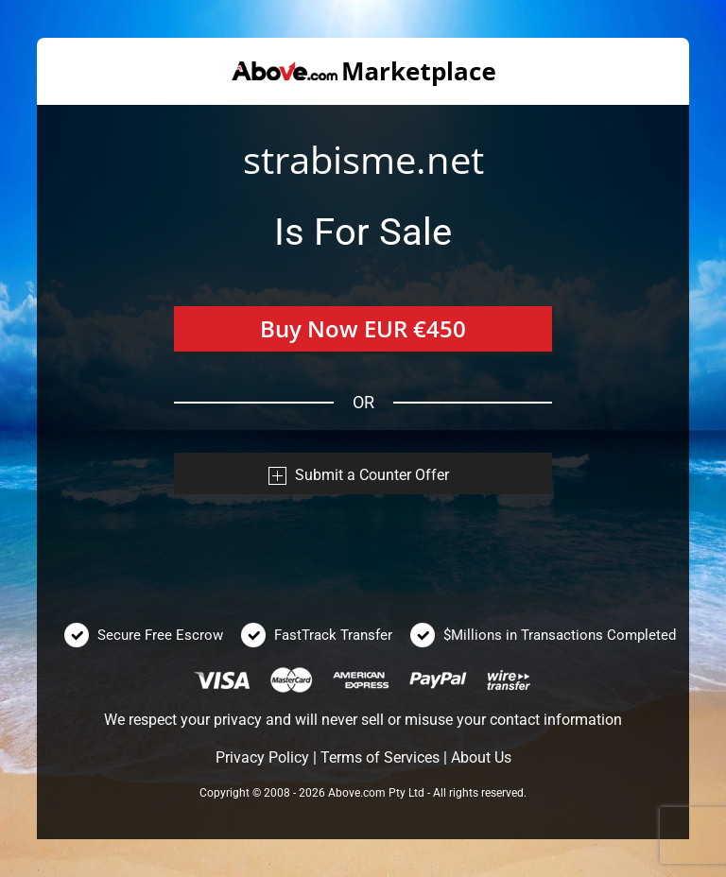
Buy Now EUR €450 (363, 328)
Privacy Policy (262, 757)
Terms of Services (380, 757)
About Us (481, 757)
